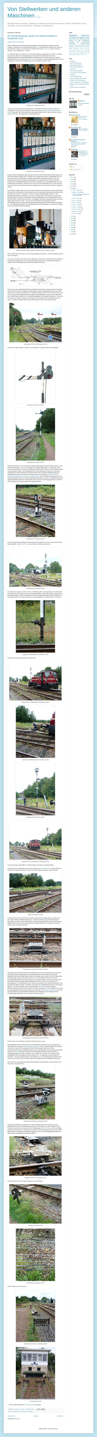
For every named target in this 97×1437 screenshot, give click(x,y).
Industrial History (75, 115)
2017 (72, 216)
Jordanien (74, 52)
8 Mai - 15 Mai (75, 202)
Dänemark (87, 46)
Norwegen (82, 52)
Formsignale (14, 1411)
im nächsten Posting (30, 1404)
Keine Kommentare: (29, 1409)
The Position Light (76, 127)
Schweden (71, 42)
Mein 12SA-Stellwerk (83, 42)
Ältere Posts (60, 1416)
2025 (72, 234)
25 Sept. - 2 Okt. (76, 211)
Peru (89, 52)
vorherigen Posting (46, 868)
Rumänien (71, 54)
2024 (72, 231)
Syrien (79, 54)
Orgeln (85, 52)
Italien (79, 40)
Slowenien (75, 54)
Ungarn (81, 54)
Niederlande (24, 1411)
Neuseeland (83, 45)
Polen (82, 49)
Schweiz (87, 38)
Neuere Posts (11, 1416)
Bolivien (70, 51)
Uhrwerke (77, 46)
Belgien (70, 48)
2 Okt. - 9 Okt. (75, 213)
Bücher (77, 51)
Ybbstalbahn (41, 986)
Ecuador (84, 51)
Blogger (56, 1428)
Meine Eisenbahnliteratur (76, 67)
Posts (72, 166)
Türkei (85, 49)
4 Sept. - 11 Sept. (76, 207)
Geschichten (72, 43)
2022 (72, 227)
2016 (72, 188)
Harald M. (82, 101)
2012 (72, 179)
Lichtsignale (72, 37)
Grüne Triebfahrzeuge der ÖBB (78, 78)
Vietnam (85, 54)
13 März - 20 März (77, 192)
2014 (72, 184)
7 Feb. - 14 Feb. (76, 190)
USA (75, 40)
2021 (72, 225)
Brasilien (74, 51)
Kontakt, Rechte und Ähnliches (78, 87)
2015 (72, 186)
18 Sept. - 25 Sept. (77, 209)
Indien (70, 49)
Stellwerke (30, 1411)
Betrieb (88, 49)
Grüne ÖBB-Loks (80, 38)
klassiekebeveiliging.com (49, 990)
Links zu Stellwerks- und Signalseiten (79, 82)
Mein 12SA (73, 69)
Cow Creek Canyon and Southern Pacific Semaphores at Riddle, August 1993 (79, 144)
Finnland (88, 51)
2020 (72, 223)
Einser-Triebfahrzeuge (75, 76)
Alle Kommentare (75, 169)
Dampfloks (87, 37)
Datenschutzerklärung (75, 63)
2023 (72, 229)
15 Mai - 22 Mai (76, 205)
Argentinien (82, 48)
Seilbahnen (71, 46)
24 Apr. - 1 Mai (76, 200)
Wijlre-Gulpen (32, 59)
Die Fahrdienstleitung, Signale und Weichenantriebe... (80, 195)
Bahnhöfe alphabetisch (76, 65)
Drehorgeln (87, 48)
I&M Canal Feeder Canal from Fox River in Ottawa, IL (83, 118)
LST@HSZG (74, 149)
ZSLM (37, 47)
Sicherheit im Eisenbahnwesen (78, 80)
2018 (72, 218)
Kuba (78, 52)
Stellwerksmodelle (85, 43)
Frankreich (77, 45)
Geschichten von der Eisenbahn (78, 72)
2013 (72, 181)
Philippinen (78, 49)
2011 (72, 177)
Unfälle (88, 45)
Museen (19, 1411)
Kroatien (73, 49)
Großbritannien (86, 40)
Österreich (85, 35)
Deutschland (72, 38)
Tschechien (75, 48)
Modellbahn (82, 46)
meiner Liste (47, 49)
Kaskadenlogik (16, 1051)
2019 (72, 220)
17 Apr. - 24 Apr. (76, 198)
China (81, 51)
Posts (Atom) (17, 1418)
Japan (70, 52)
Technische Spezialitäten (76, 70)
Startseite (35, 1416)
